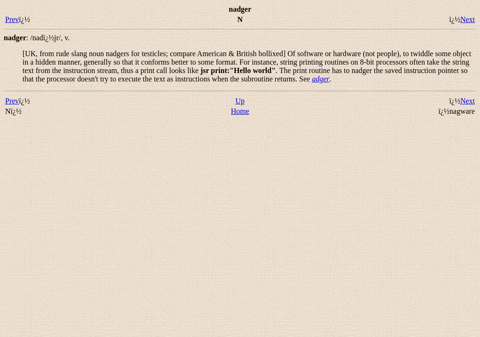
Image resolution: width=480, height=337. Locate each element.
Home (240, 111)
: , (37, 38)
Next (467, 19)
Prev (12, 19)
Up (240, 101)
